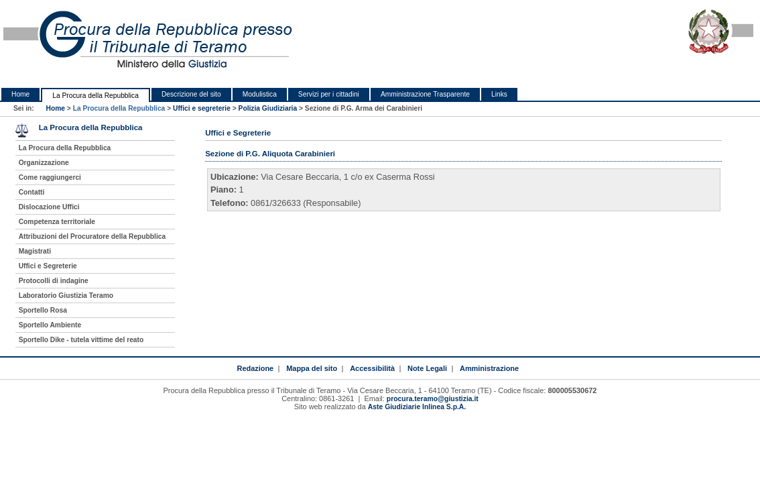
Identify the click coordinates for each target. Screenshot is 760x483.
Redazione (255, 368)
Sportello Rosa (43, 310)
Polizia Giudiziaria (268, 108)
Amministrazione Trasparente (425, 94)
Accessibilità (372, 368)
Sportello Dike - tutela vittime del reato (81, 339)
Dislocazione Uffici (49, 207)
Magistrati (35, 251)
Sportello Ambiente (50, 325)
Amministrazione (489, 368)
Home (20, 94)
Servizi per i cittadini (328, 94)
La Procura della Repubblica (95, 95)
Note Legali (427, 368)
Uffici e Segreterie (48, 266)
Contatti (32, 192)
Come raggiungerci (50, 177)
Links (499, 94)
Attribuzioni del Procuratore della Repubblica (92, 236)
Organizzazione (44, 162)
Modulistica (260, 94)
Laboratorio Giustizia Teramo (66, 295)
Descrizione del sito (191, 94)
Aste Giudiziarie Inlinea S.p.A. (417, 407)
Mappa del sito (311, 368)
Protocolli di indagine (53, 280)
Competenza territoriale (57, 221)
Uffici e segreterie (202, 108)
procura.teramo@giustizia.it (433, 398)
